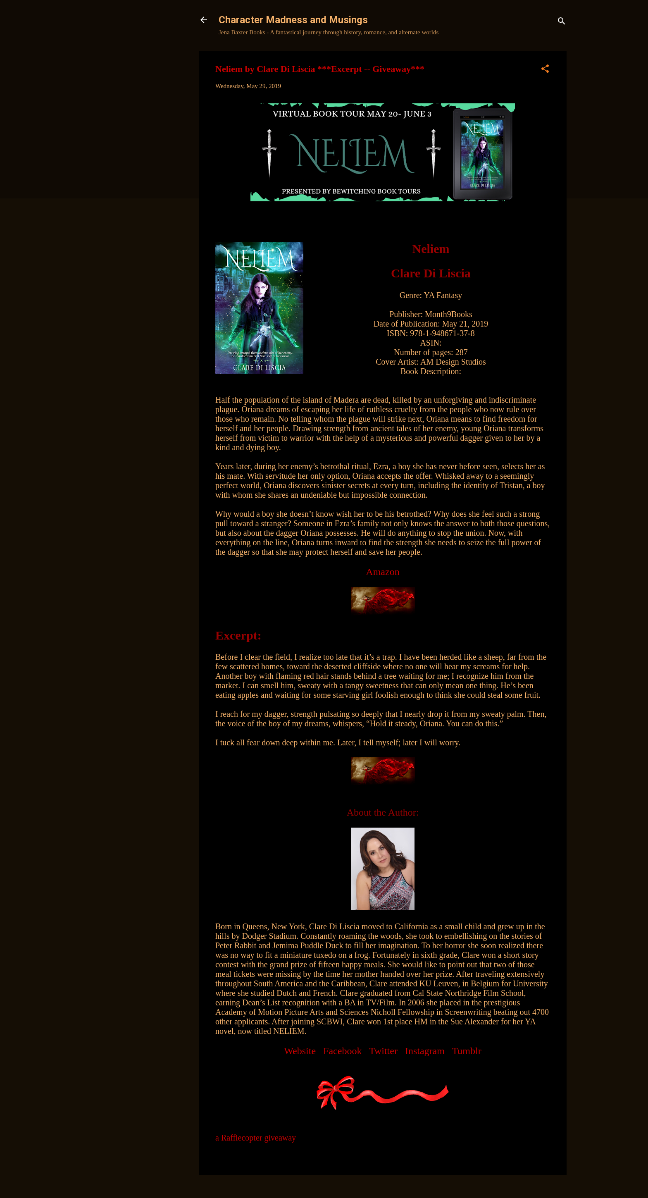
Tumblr (466, 1050)
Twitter (383, 1050)
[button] (545, 70)
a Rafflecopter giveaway (255, 1137)
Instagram (425, 1050)
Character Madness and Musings (293, 20)
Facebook (342, 1050)
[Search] (562, 22)
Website (300, 1050)
